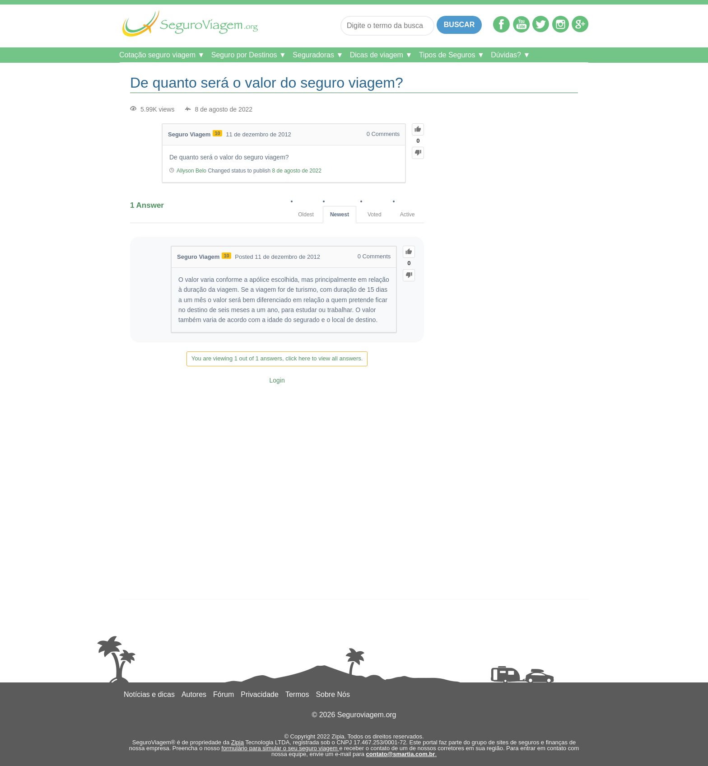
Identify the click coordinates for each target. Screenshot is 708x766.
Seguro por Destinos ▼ (248, 55)
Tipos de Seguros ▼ (451, 55)
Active (407, 214)
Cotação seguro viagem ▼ (162, 55)
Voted (375, 214)
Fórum (223, 694)
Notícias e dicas (149, 694)
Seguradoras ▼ (318, 55)
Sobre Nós (333, 694)
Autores (194, 694)
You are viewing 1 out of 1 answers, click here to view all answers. (277, 358)
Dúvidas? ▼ (510, 55)
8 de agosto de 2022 (296, 171)
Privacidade (260, 694)
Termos (297, 694)
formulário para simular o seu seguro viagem (280, 748)
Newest (339, 214)
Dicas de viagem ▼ (381, 55)
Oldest (306, 214)
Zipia (237, 742)
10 (217, 133)
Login (277, 380)
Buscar (459, 24)
